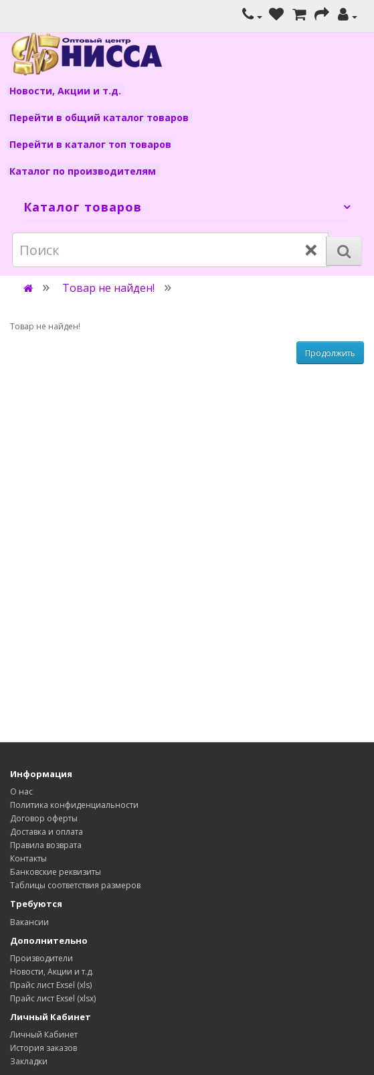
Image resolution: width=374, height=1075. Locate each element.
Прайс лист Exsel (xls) (51, 985)
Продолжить (330, 353)
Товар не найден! (108, 287)
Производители (41, 958)
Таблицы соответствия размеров (75, 885)
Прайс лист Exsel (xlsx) (53, 998)
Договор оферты (44, 818)
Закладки (29, 1061)
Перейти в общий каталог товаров (99, 117)
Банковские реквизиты (55, 872)
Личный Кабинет (44, 1034)
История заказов (43, 1048)
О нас (21, 791)
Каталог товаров (82, 207)
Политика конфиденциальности (74, 805)
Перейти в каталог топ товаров (90, 144)
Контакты (28, 858)
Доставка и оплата (46, 831)
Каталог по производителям (82, 171)
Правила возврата (46, 845)
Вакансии (29, 922)
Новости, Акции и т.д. (65, 90)
